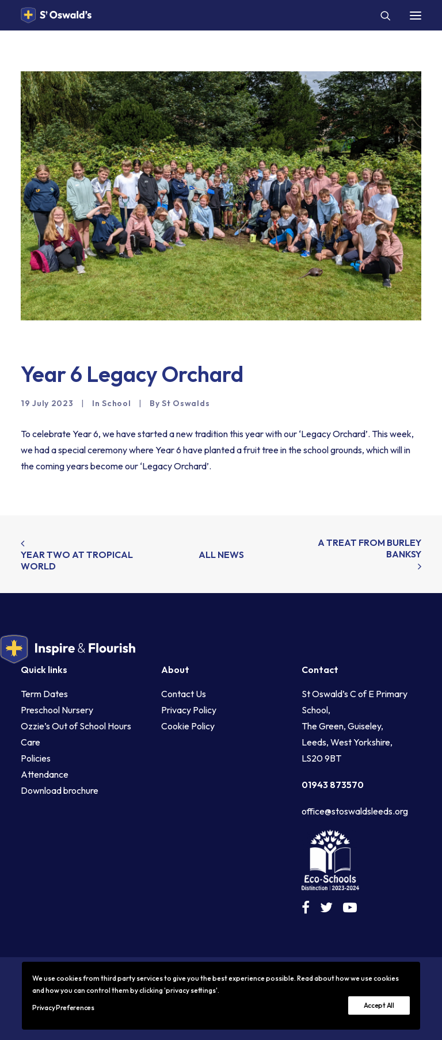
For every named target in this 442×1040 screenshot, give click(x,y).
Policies (36, 758)
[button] (415, 15)
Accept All (379, 1005)
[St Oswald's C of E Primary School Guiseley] (56, 15)
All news (221, 554)
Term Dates (44, 693)
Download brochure (59, 790)
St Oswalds (185, 403)
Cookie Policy (188, 726)
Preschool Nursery (57, 710)
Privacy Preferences (63, 1007)
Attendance (44, 774)
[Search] (380, 15)
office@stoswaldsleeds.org (355, 811)
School (116, 403)
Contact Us (183, 693)
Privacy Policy (188, 710)
